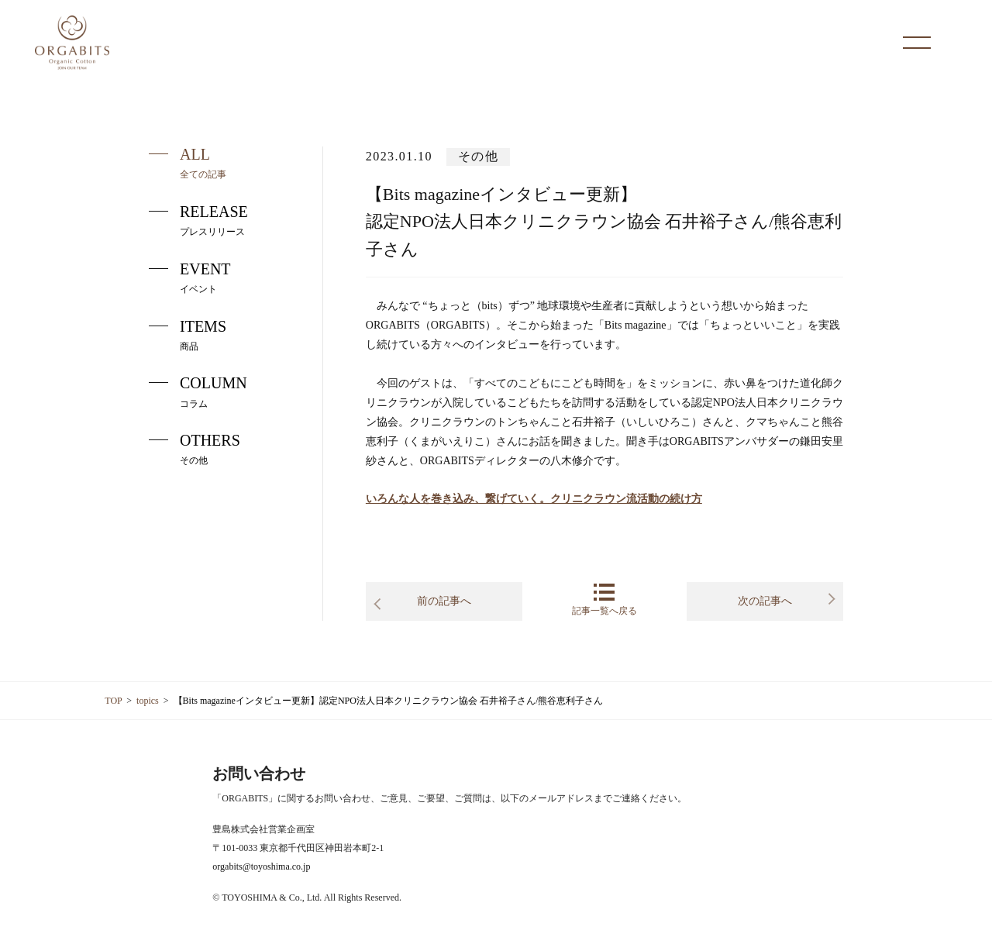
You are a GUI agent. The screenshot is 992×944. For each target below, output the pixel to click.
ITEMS (187, 335)
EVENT (190, 277)
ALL (187, 163)
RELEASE (198, 220)
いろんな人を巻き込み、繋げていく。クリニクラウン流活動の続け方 (534, 499)
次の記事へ (765, 601)
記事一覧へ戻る (604, 600)
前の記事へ (444, 601)
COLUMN (198, 391)
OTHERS (194, 449)
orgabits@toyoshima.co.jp (261, 866)
